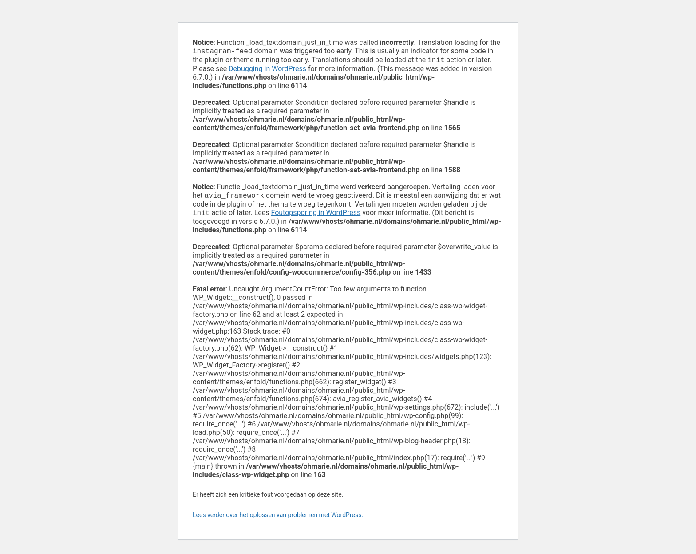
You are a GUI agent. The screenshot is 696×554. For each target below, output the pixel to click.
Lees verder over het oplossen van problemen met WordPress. (278, 518)
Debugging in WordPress (267, 70)
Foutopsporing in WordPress (315, 216)
